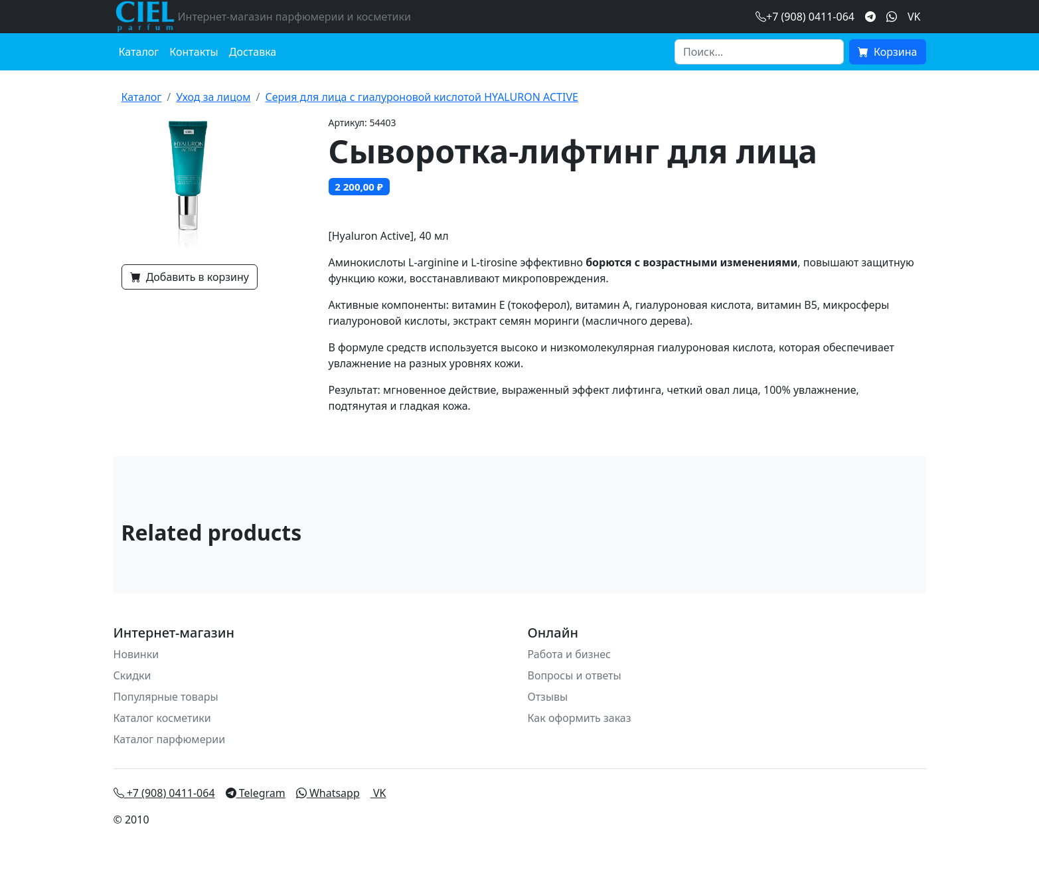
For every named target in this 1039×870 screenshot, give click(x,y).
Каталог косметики (162, 718)
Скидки (132, 675)
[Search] (759, 51)
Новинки (136, 654)
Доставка (253, 51)
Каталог (139, 51)
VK (914, 16)
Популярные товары (166, 696)
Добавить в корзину (189, 277)
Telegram (255, 793)
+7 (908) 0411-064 (164, 793)
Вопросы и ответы (574, 675)
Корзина (888, 51)
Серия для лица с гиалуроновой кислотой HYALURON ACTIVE (421, 97)
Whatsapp (328, 793)
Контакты (193, 51)
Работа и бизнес (569, 654)
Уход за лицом (213, 97)
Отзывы (548, 696)
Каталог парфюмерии (170, 739)
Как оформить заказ (579, 718)
